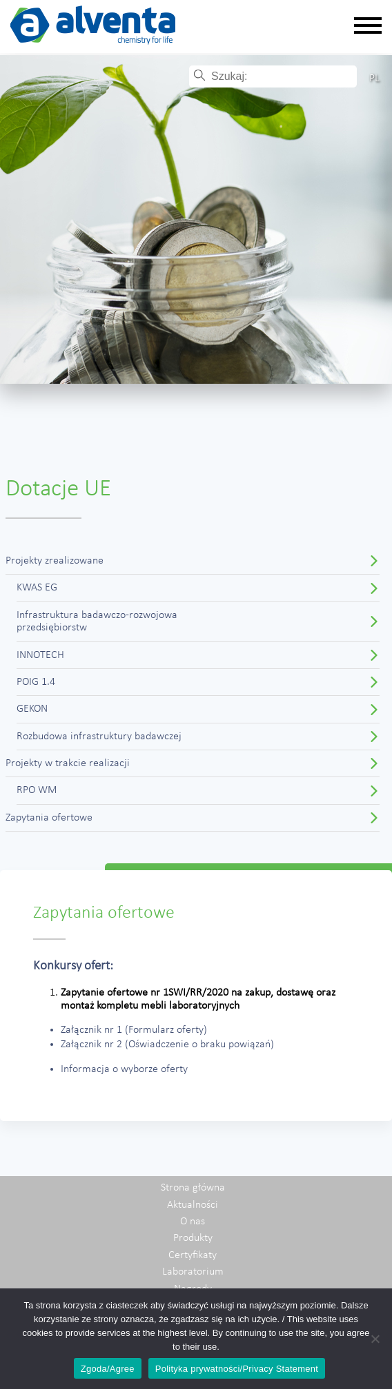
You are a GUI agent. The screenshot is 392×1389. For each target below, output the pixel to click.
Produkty (193, 1238)
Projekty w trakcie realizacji (68, 763)
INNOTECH (40, 655)
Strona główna (193, 1187)
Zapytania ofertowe (49, 817)
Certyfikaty (192, 1255)
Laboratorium (193, 1271)
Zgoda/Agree (108, 1369)
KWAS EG (37, 587)
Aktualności (192, 1205)
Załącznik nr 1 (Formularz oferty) (134, 1030)
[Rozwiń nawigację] (367, 26)
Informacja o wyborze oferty (124, 1069)
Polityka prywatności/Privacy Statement (236, 1369)
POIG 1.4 (36, 682)
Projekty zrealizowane (55, 560)
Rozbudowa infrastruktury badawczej (99, 736)
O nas (192, 1221)
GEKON (32, 708)
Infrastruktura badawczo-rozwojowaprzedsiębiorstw (97, 621)
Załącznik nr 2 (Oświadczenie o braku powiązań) (167, 1044)
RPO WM (37, 790)
